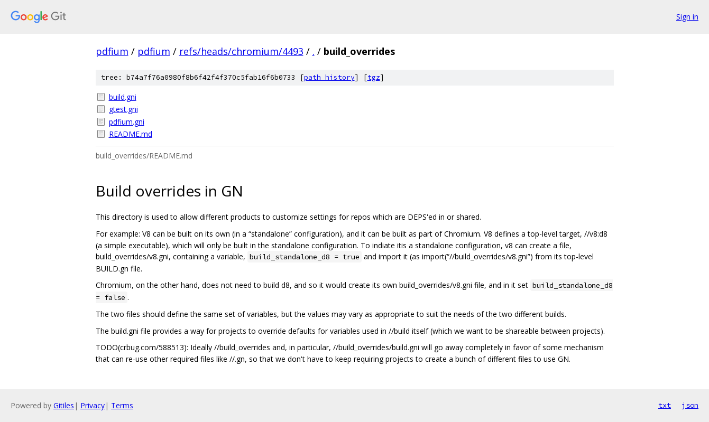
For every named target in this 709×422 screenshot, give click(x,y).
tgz (373, 77)
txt (664, 405)
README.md (130, 134)
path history (329, 77)
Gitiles (63, 405)
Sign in (687, 17)
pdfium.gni (126, 122)
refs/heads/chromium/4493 (241, 51)
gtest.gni (123, 109)
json (690, 405)
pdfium (112, 51)
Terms (122, 405)
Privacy (92, 405)
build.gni (122, 97)
